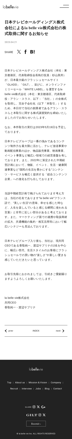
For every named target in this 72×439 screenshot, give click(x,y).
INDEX (36, 330)
